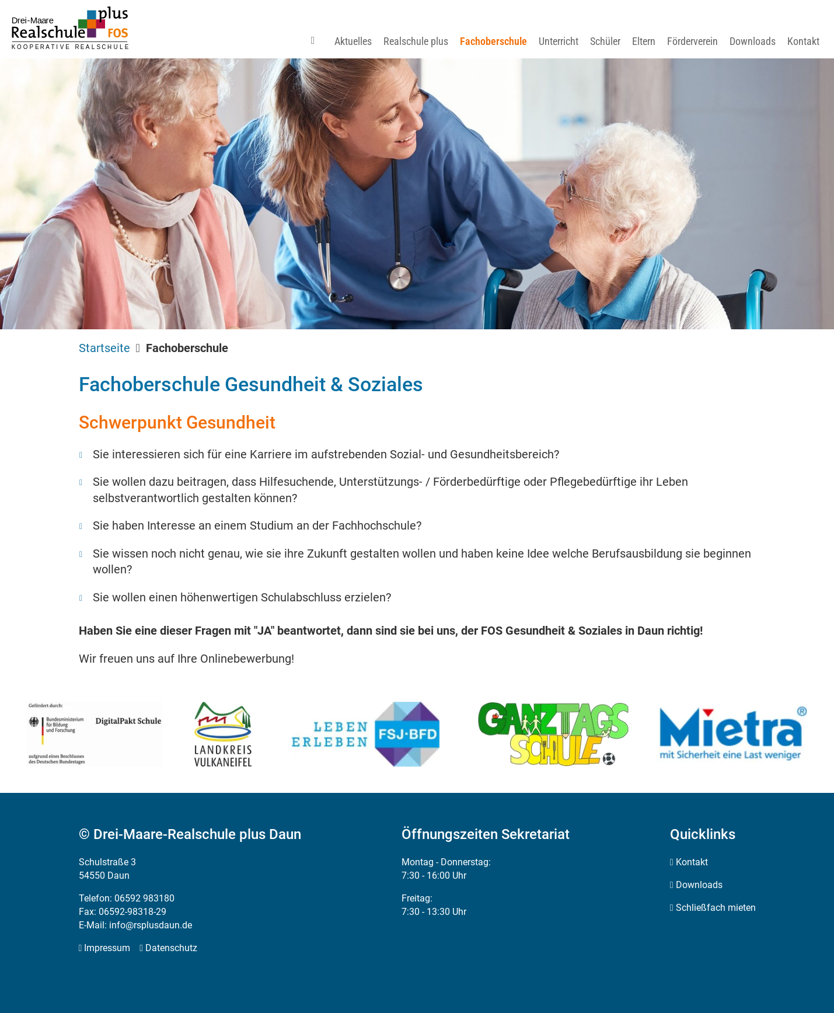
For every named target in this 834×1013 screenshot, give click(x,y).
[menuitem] (317, 41)
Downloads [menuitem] (699, 884)
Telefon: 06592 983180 (127, 898)
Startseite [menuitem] (104, 348)
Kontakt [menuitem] (692, 862)
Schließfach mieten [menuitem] (716, 907)
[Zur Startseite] (70, 27)
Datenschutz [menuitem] (171, 947)
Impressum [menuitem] (107, 947)
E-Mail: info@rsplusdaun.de (135, 925)
